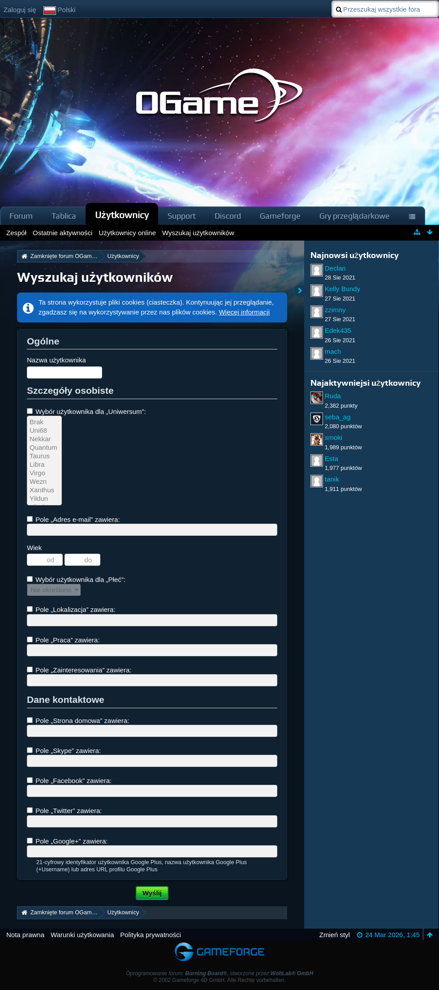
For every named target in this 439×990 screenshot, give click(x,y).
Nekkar (44, 439)
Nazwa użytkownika (56, 360)
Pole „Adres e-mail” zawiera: (73, 519)
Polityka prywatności (150, 934)
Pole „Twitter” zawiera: (64, 810)
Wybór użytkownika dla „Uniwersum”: (86, 411)
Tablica (64, 215)
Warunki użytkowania (82, 934)
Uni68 (44, 430)
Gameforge (280, 215)
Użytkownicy (122, 214)
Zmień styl (334, 934)
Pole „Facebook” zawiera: (69, 780)
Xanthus (44, 490)
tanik (332, 479)
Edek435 (338, 330)
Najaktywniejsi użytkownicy (365, 382)
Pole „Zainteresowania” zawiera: (79, 670)
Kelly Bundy (342, 289)
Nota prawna (25, 934)
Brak (44, 422)
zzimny (335, 310)
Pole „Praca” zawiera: (63, 640)
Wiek (34, 547)
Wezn (44, 482)
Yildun (44, 499)
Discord (228, 215)
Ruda (333, 396)
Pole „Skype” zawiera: (64, 750)
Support (182, 215)
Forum (21, 215)
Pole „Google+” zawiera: (67, 841)
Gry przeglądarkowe (354, 215)
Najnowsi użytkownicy (354, 255)
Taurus (44, 456)
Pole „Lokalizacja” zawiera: (71, 609)
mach (333, 351)
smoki (333, 437)
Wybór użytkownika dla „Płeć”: (76, 579)
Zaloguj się (20, 9)
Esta (331, 458)
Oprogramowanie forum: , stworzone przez (219, 973)
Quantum (44, 447)
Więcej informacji (244, 312)
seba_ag (338, 417)
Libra (44, 465)
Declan (335, 268)
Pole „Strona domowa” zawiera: (78, 720)
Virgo (44, 473)
